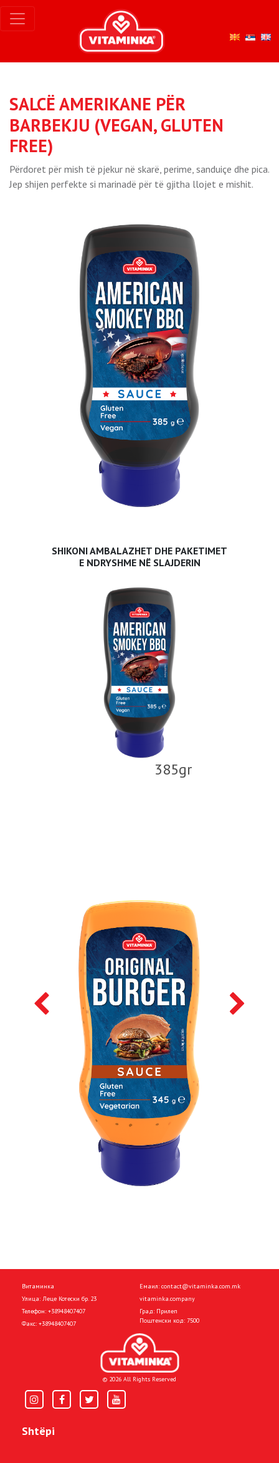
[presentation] (41, 1004)
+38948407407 (66, 1311)
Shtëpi (38, 1431)
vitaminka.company (167, 1299)
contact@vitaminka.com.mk (200, 1286)
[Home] (140, 1352)
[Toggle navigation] (17, 18)
